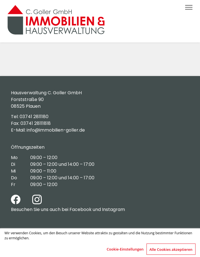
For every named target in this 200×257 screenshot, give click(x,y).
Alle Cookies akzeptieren (171, 249)
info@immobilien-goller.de (56, 130)
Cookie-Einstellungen (125, 249)
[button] (188, 7)
